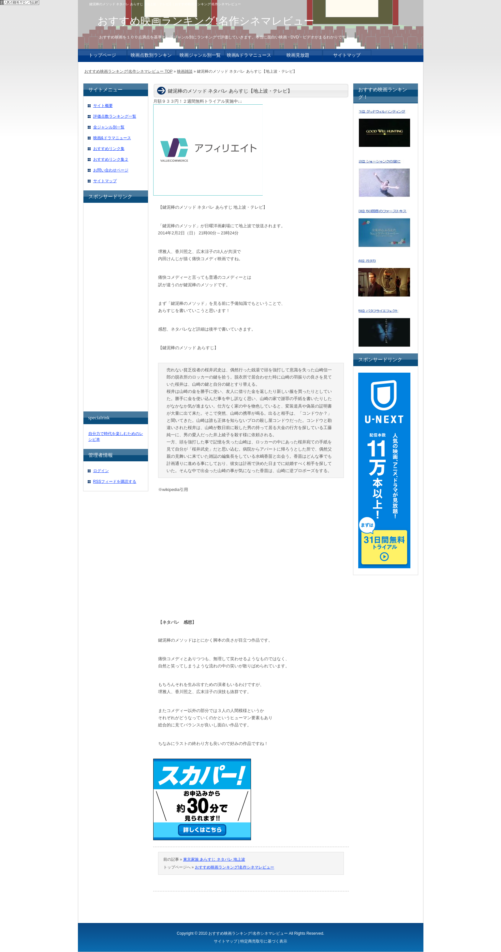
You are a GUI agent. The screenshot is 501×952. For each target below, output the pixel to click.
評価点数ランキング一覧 (114, 116)
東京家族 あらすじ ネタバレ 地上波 (214, 859)
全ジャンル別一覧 (109, 127)
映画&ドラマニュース (112, 138)
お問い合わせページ (110, 170)
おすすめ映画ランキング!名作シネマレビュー (234, 867)
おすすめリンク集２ (110, 159)
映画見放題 (298, 55)
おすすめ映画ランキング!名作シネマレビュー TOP (128, 71)
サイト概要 (103, 105)
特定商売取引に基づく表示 (263, 941)
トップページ (102, 55)
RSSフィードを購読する (115, 481)
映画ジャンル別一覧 (200, 55)
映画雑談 (185, 71)
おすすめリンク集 (109, 148)
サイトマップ (105, 181)
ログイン (101, 471)
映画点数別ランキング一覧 (151, 57)
